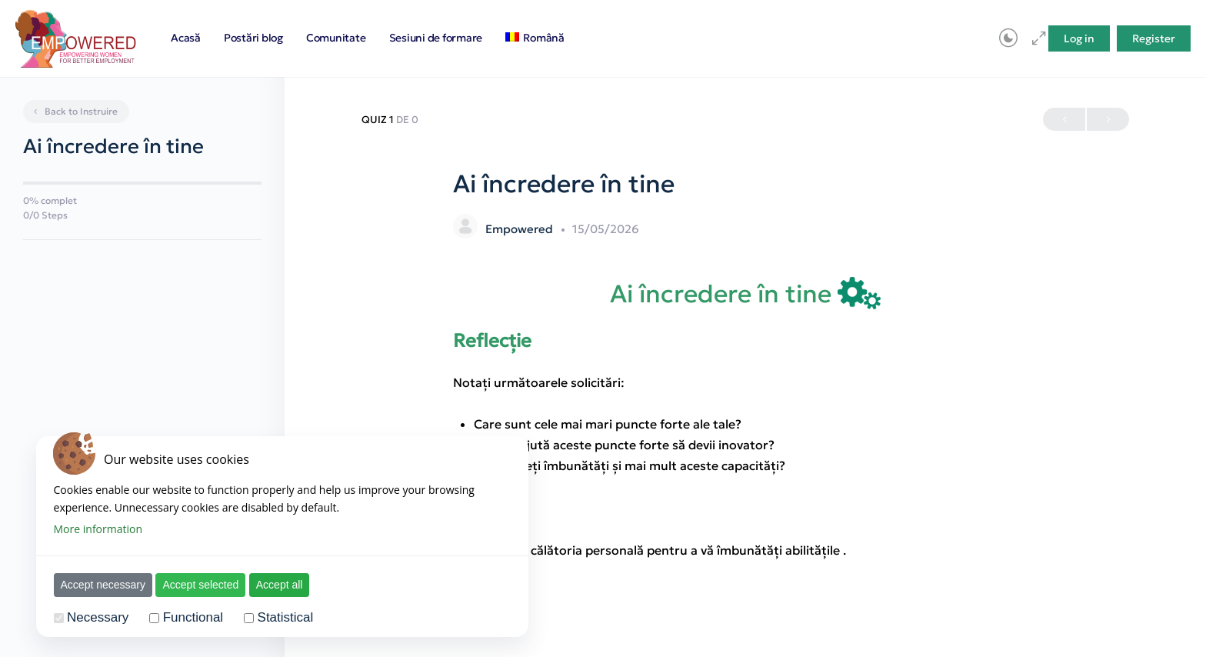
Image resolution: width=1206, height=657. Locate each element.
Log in (1079, 38)
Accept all (279, 585)
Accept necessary (103, 585)
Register (1153, 38)
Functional (193, 617)
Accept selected (200, 585)
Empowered (520, 229)
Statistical (286, 617)
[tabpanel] (745, 419)
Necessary (97, 617)
